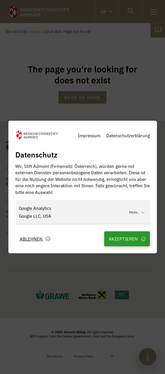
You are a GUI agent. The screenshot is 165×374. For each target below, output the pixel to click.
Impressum (89, 135)
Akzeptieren (127, 239)
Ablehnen (35, 239)
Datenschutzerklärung (128, 135)
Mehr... (137, 212)
